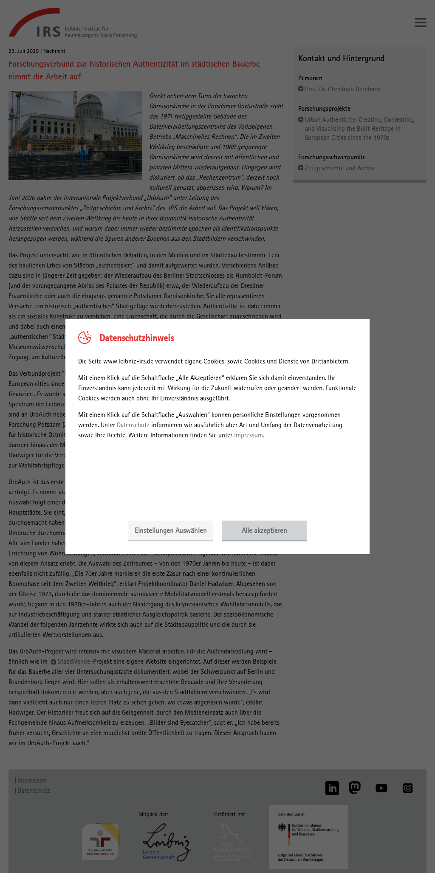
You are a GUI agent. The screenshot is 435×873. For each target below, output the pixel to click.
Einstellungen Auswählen (171, 530)
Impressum (248, 435)
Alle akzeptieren (264, 530)
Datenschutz (133, 425)
